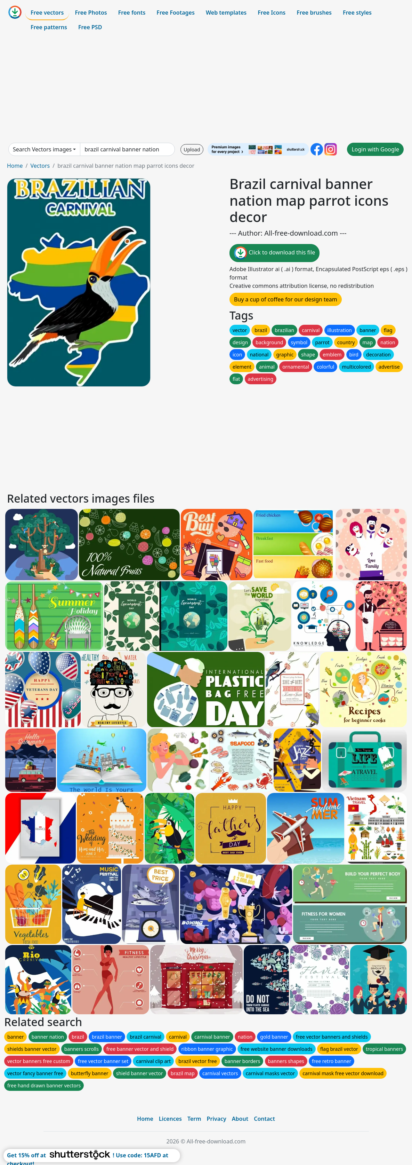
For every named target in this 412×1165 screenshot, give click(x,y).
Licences (170, 1119)
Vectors (40, 166)
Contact (264, 1119)
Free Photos (91, 12)
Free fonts (132, 12)
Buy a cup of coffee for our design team (285, 299)
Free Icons (271, 12)
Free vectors (47, 12)
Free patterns (49, 27)
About (240, 1119)
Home (15, 166)
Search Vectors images (42, 149)
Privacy (216, 1119)
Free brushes (314, 12)
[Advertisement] (206, 88)
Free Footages (175, 12)
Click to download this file (274, 253)
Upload (192, 149)
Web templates (226, 12)
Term (194, 1119)
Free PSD (90, 27)
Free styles (357, 12)
